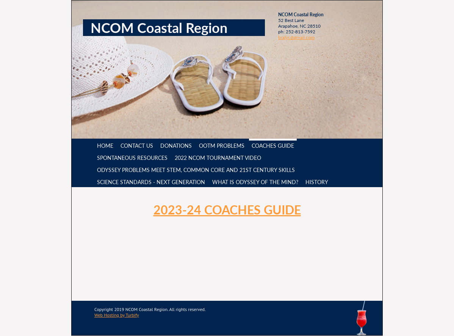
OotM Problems (221, 145)
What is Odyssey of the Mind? (255, 182)
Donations (176, 145)
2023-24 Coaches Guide (227, 209)
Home (105, 145)
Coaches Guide (273, 145)
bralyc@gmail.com (296, 37)
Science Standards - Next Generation (151, 182)
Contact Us (137, 145)
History (316, 182)
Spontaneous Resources (132, 158)
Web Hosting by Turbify (116, 315)
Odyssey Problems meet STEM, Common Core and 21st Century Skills (196, 170)
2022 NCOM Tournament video (218, 158)
